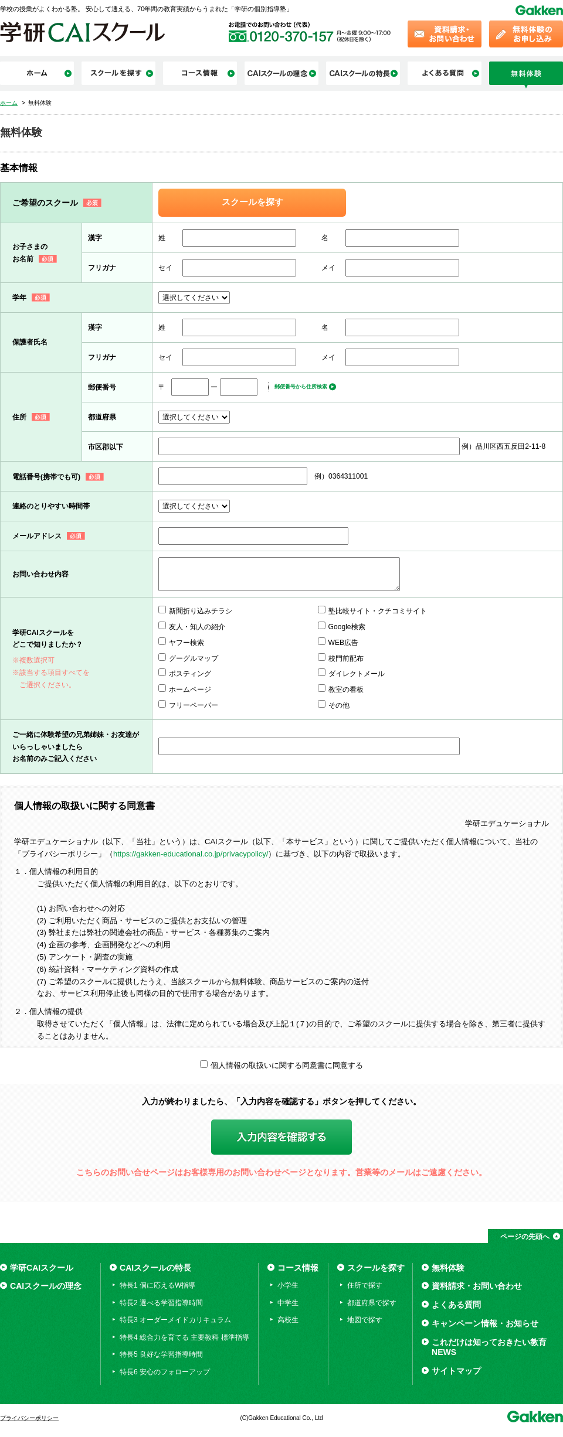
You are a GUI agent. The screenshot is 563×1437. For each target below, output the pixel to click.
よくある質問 (456, 1304)
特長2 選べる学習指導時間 (161, 1303)
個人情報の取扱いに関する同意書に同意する (287, 1065)
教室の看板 (346, 689)
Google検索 (346, 627)
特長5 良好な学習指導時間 (161, 1354)
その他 (339, 705)
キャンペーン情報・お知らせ (485, 1323)
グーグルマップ (193, 658)
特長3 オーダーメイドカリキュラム (175, 1320)
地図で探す (364, 1320)
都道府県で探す (371, 1303)
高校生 (288, 1320)
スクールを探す (252, 202)
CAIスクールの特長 (155, 1267)
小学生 (288, 1285)
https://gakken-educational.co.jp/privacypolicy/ (190, 853)
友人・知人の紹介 (197, 627)
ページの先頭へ (525, 1237)
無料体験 (448, 1267)
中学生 (288, 1303)
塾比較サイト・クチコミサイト (377, 611)
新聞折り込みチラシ (200, 611)
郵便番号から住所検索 (300, 387)
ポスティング (190, 674)
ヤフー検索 (186, 643)
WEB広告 (343, 643)
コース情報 (297, 1267)
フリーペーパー (193, 705)
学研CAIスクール (41, 1267)
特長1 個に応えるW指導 (157, 1285)
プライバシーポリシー (29, 1418)
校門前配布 (346, 658)
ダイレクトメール (356, 674)
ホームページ (190, 689)
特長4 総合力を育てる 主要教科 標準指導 (184, 1337)
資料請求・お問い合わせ (477, 1286)
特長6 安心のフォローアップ (165, 1372)
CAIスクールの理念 (46, 1286)
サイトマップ (456, 1370)
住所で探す (364, 1285)
